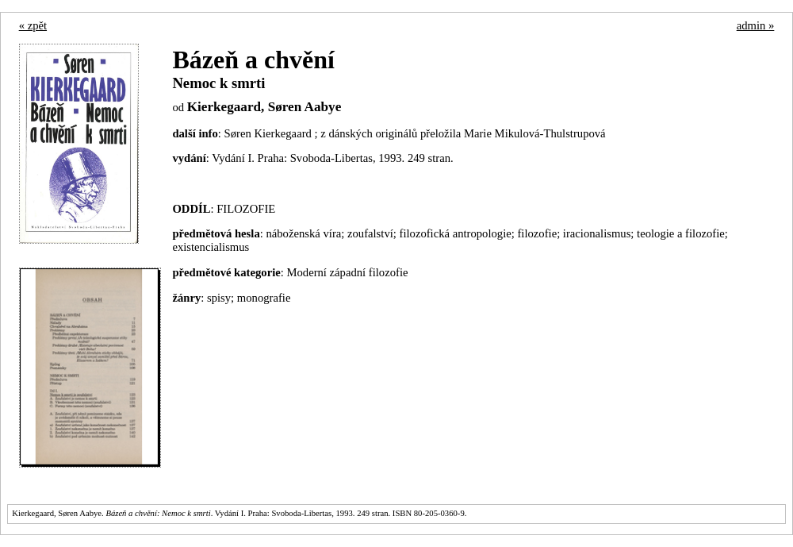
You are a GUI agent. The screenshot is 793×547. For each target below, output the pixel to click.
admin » (756, 25)
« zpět (33, 25)
